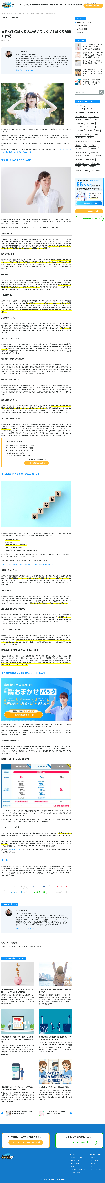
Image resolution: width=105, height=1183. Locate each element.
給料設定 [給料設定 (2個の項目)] (92, 167)
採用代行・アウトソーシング (10, 946)
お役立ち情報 (36, 5)
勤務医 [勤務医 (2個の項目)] (97, 130)
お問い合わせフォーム (16, 850)
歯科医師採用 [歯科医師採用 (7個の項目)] (94, 152)
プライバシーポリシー (97, 1169)
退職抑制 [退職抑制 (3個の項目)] (78, 170)
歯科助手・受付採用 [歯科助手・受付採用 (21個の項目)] (81, 152)
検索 (101, 92)
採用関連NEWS (77, 5)
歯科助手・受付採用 (36, 946)
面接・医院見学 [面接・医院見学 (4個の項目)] (96, 170)
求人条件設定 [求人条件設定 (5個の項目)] (95, 163)
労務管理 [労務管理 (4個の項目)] (89, 130)
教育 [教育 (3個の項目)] (85, 145)
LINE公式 (36, 892)
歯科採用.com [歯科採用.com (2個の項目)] (88, 156)
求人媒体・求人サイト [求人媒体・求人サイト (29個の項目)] (82, 163)
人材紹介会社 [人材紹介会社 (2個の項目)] (79, 123)
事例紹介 (52, 5)
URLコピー (59, 892)
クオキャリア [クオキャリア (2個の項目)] (79, 105)
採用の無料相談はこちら (93, 6)
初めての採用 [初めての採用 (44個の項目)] (79, 130)
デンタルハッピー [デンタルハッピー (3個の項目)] (93, 112)
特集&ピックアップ (25, 5)
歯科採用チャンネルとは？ (64, 5)
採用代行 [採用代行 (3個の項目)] (90, 138)
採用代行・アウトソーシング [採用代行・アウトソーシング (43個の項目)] (83, 141)
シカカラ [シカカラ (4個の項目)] (89, 109)
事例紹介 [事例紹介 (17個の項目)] (87, 119)
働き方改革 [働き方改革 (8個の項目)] (79, 127)
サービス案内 (95, 1160)
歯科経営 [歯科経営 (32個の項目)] (98, 156)
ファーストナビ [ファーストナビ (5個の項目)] (94, 116)
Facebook (36, 887)
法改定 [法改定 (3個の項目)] (78, 167)
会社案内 (93, 1157)
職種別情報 (15, 18)
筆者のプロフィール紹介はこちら (25, 70)
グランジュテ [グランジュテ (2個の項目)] (79, 109)
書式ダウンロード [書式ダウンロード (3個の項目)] (81, 148)
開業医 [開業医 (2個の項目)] (86, 170)
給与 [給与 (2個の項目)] (85, 167)
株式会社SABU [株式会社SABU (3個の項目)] (94, 148)
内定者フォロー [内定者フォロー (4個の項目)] (90, 127)
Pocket (59, 887)
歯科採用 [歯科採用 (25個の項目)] (78, 156)
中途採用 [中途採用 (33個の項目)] (78, 119)
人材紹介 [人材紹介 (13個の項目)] (95, 119)
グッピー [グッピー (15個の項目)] (89, 105)
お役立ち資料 (45, 5)
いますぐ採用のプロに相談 (36, 463)
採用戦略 (25, 946)
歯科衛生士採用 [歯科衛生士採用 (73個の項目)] (90, 159)
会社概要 (93, 1163)
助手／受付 (6, 18)
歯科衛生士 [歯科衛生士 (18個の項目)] (79, 159)
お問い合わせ (95, 1166)
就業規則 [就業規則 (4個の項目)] (87, 134)
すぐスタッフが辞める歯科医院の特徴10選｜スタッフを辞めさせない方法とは (28, 564)
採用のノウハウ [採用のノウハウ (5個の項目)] (80, 138)
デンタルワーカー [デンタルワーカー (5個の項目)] (81, 116)
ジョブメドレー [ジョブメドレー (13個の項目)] (80, 112)
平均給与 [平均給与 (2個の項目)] (95, 134)
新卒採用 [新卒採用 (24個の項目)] (92, 145)
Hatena (14, 892)
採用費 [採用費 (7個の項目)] (78, 145)
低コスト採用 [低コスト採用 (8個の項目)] (90, 123)
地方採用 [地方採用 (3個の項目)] (78, 134)
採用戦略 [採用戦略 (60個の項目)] (97, 141)
